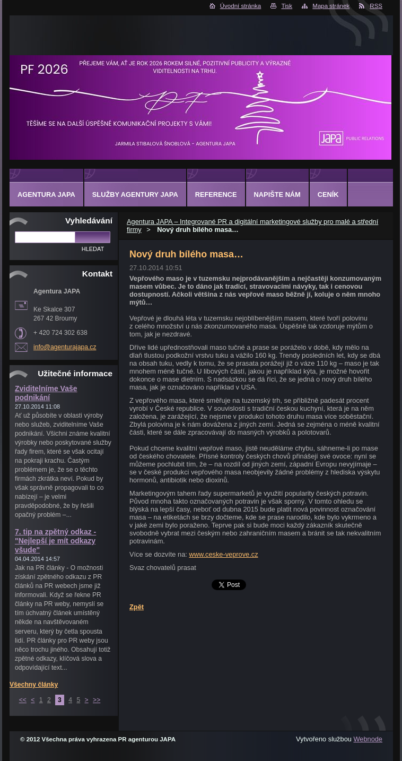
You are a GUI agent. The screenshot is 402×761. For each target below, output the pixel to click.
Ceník (328, 194)
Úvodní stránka (240, 6)
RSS (376, 6)
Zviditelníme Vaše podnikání (46, 393)
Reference (216, 194)
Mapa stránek (330, 6)
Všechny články (34, 684)
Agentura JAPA (46, 194)
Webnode (367, 739)
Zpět (136, 607)
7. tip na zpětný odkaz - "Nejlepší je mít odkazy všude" (55, 540)
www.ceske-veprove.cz (223, 554)
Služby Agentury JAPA (135, 194)
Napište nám (277, 194)
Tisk (286, 6)
